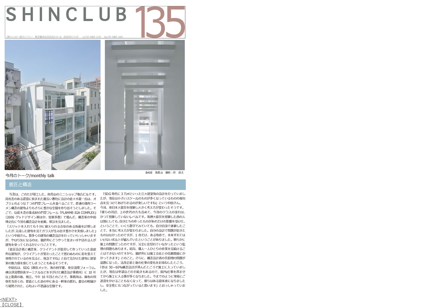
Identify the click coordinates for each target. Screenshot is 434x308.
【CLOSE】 (12, 304)
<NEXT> (8, 299)
